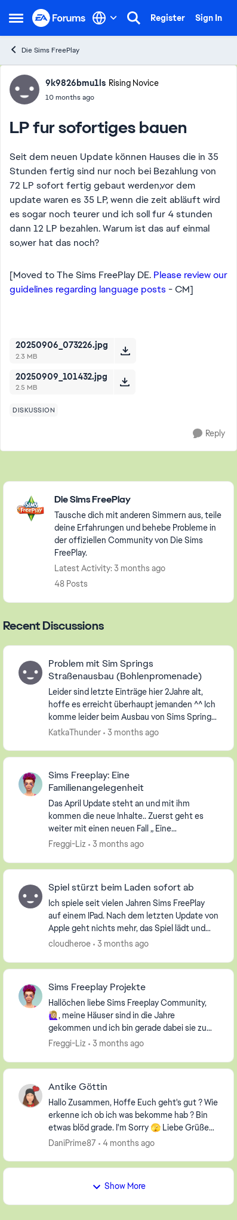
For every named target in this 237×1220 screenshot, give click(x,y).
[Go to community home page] (59, 18)
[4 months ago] (127, 1142)
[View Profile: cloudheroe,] (30, 896)
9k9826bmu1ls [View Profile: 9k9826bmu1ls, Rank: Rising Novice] (75, 83)
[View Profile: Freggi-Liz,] (30, 784)
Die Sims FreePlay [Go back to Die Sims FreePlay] (44, 50)
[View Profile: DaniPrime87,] (30, 1096)
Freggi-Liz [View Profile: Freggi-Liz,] (67, 844)
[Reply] (208, 434)
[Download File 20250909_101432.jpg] (124, 382)
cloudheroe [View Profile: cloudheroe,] (69, 943)
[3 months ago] (131, 732)
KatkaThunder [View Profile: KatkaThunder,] (74, 731)
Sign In (208, 18)
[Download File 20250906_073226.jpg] (125, 350)
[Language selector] (104, 18)
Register (167, 18)
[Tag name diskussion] (34, 410)
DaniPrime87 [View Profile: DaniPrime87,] (72, 1142)
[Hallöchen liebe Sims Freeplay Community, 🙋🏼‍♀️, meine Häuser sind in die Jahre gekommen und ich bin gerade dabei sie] (133, 1015)
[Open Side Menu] (16, 18)
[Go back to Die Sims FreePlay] (137, 500)
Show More (119, 1186)
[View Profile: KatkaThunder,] (30, 673)
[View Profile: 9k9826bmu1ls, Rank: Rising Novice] (24, 89)
